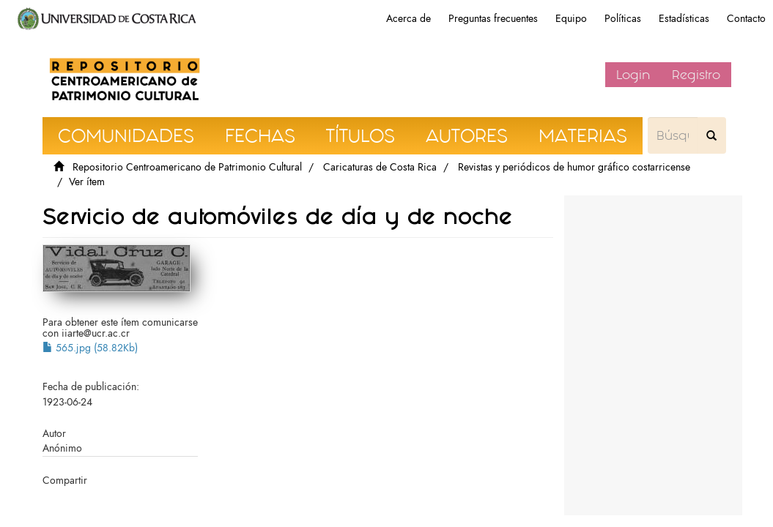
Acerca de (408, 19)
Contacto (746, 19)
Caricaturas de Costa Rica (380, 167)
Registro (696, 75)
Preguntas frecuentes (493, 19)
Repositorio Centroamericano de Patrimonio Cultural (187, 167)
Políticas (622, 19)
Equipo (571, 19)
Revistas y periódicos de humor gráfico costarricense (574, 167)
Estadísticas (684, 19)
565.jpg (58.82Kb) (90, 348)
